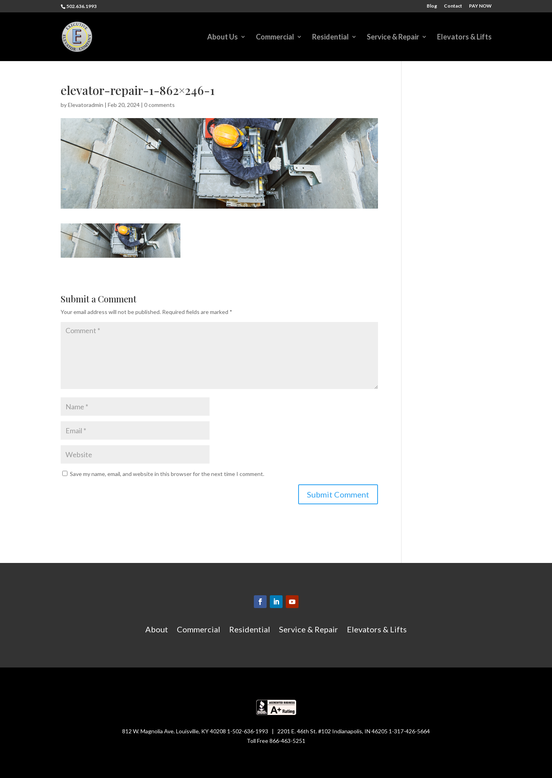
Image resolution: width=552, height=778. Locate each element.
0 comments (159, 104)
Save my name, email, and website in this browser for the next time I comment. (167, 473)
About (156, 630)
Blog (432, 6)
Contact (453, 6)
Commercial (275, 37)
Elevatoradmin (85, 104)
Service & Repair (393, 37)
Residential (330, 37)
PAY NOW (480, 6)
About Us (222, 37)
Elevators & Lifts (464, 37)
